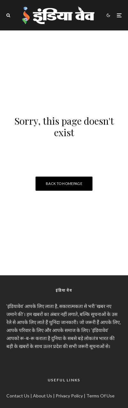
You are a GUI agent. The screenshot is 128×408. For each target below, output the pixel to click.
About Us (42, 395)
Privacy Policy (69, 395)
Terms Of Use (100, 395)
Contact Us (17, 395)
